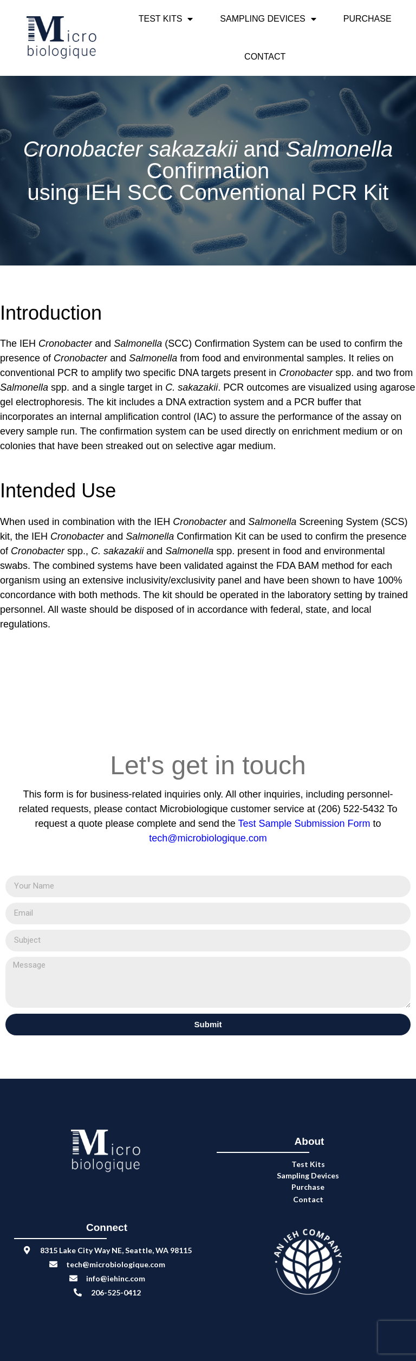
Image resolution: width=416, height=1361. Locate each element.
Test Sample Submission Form (305, 823)
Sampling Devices (268, 19)
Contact (264, 56)
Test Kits (166, 19)
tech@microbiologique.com (207, 838)
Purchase (367, 18)
